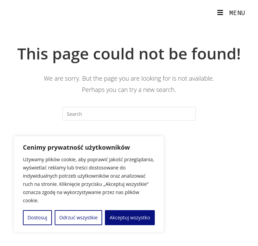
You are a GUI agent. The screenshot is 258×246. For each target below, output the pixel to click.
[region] (89, 184)
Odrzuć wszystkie (78, 217)
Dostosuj (37, 217)
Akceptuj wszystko (130, 217)
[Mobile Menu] (231, 12)
